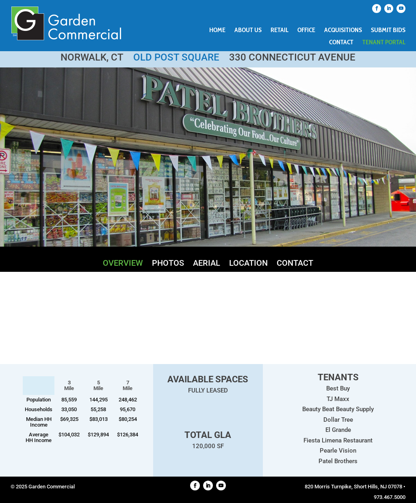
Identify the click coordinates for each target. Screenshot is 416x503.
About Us (248, 30)
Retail (279, 30)
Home (217, 30)
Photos (168, 264)
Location (248, 264)
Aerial (206, 264)
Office (306, 30)
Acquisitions (343, 30)
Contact (341, 42)
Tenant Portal (383, 42)
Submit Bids (388, 30)
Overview (123, 264)
